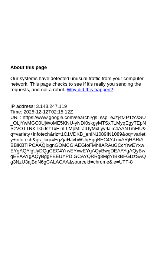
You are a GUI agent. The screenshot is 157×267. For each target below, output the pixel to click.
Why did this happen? (90, 89)
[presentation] (66, 39)
